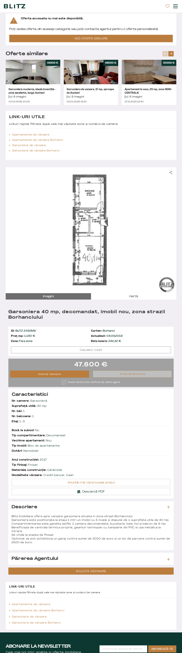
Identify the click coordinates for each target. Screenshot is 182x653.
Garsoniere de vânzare (29, 145)
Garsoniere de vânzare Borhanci (36, 151)
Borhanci (103, 331)
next (171, 53)
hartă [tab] (133, 296)
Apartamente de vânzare (30, 135)
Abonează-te (162, 649)
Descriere (91, 507)
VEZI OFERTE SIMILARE (91, 38)
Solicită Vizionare (49, 374)
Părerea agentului (91, 559)
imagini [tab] (48, 296)
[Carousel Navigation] (169, 53)
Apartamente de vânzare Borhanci (37, 140)
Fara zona (21, 341)
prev (165, 53)
